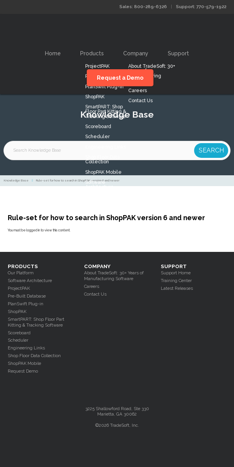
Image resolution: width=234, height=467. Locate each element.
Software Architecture (30, 280)
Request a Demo (120, 78)
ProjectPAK (19, 288)
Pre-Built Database (27, 296)
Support (178, 53)
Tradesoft (117, 30)
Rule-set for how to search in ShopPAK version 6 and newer (77, 180)
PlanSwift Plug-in (25, 303)
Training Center (176, 280)
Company (135, 53)
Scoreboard (19, 332)
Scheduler (18, 340)
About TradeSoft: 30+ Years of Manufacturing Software (114, 275)
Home (53, 53)
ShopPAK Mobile (24, 363)
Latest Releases (177, 288)
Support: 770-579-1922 (201, 6)
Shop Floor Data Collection (34, 355)
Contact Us (95, 294)
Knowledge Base (16, 180)
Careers (91, 286)
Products (92, 53)
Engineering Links (26, 348)
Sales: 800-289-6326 (143, 6)
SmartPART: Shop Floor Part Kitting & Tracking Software (36, 322)
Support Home (176, 272)
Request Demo (23, 371)
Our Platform (21, 272)
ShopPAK (17, 311)
